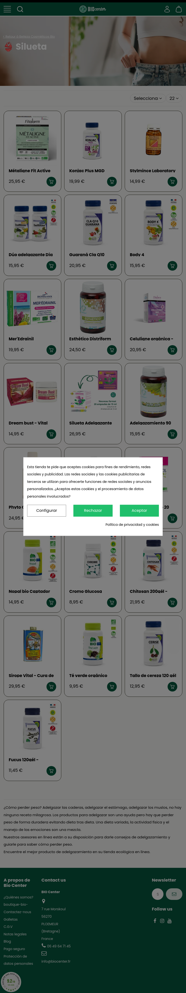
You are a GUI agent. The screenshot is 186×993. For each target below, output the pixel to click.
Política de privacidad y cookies (132, 524)
